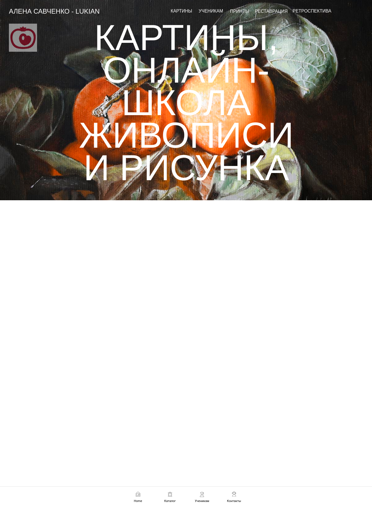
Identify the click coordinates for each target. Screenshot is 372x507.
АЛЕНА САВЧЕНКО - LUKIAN (54, 11)
